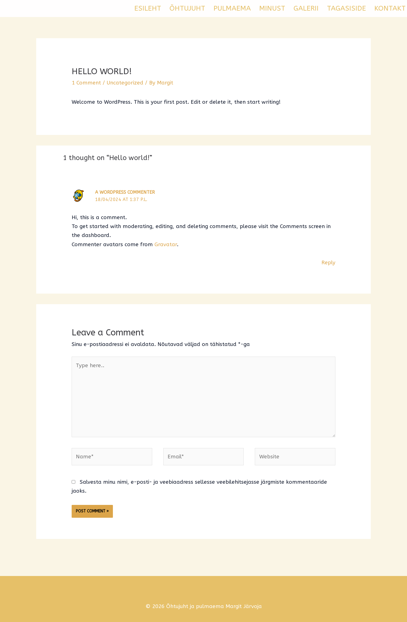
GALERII (306, 8)
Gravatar (165, 244)
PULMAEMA (232, 8)
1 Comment (86, 83)
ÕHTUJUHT (187, 8)
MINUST (272, 8)
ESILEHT (147, 8)
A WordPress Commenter (125, 192)
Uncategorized (125, 83)
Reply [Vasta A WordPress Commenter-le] (328, 263)
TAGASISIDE (346, 8)
